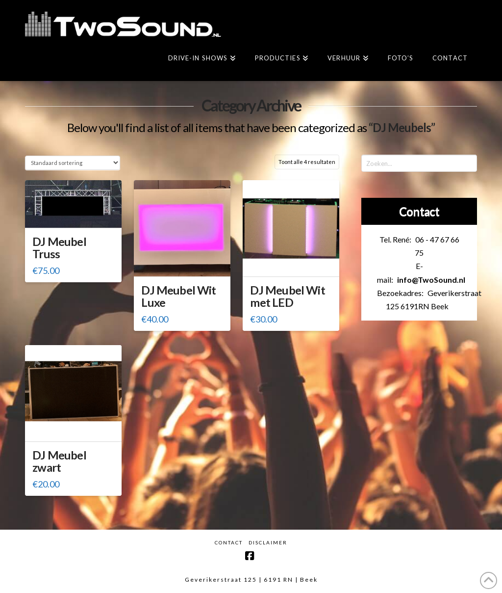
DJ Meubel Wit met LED (287, 296)
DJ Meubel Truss (59, 248)
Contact (229, 542)
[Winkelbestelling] (72, 163)
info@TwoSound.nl (431, 279)
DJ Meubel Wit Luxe (178, 296)
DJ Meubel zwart (59, 461)
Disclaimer (268, 542)
